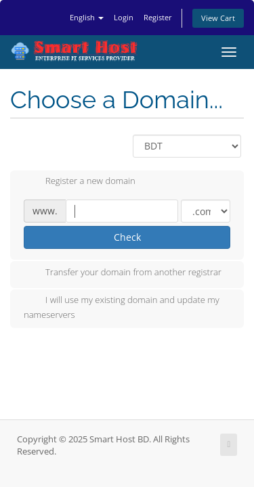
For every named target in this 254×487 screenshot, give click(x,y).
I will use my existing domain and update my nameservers (121, 307)
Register (158, 17)
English (87, 17)
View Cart (218, 18)
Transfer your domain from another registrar (122, 273)
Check (127, 237)
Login (123, 17)
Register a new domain (79, 182)
